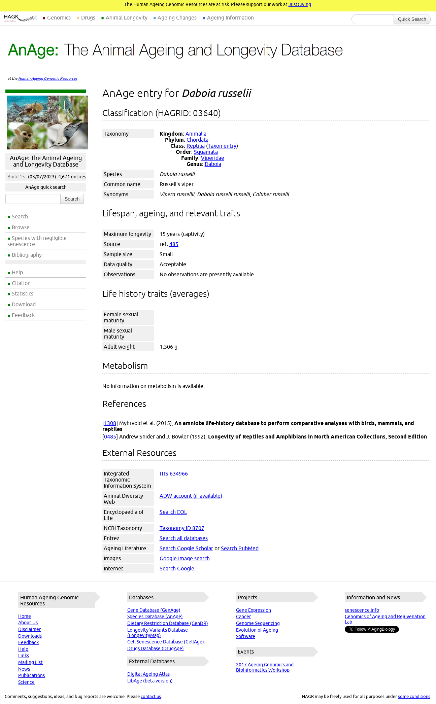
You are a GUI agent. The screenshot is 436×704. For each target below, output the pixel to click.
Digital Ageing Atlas (148, 674)
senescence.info (362, 610)
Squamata (206, 152)
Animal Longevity (126, 17)
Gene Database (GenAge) (153, 610)
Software (245, 636)
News (24, 669)
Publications (31, 675)
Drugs (88, 17)
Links (23, 655)
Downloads (30, 636)
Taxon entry (222, 146)
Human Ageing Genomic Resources (47, 78)
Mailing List (30, 662)
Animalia (196, 134)
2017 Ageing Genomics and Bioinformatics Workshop (265, 667)
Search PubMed (240, 548)
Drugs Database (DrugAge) (155, 648)
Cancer (243, 616)
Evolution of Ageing (257, 630)
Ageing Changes (177, 17)
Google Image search (185, 558)
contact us (151, 696)
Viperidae (212, 158)
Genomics (59, 17)
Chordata (197, 140)
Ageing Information (230, 17)
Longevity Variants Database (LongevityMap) (157, 632)
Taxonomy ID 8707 (182, 528)
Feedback (23, 315)
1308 (110, 423)
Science (26, 682)
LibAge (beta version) (150, 680)
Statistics (22, 293)
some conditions (414, 696)
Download (24, 304)
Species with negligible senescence (37, 241)
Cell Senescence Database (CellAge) (165, 641)
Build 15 (16, 176)
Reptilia (196, 146)
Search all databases (184, 538)
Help (17, 272)
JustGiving (300, 4)
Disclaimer (29, 629)
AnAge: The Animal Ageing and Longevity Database (46, 161)
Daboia (213, 164)
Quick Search (412, 19)
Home (24, 616)
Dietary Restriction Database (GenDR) (167, 623)
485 (173, 244)
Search (20, 216)
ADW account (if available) (191, 496)
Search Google (177, 568)
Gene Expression (253, 610)
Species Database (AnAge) (155, 616)
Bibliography (27, 255)
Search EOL (173, 512)
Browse (21, 227)
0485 (110, 436)
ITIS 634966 (174, 473)
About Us (28, 622)
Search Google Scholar (186, 548)
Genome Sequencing (258, 623)
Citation (21, 283)
